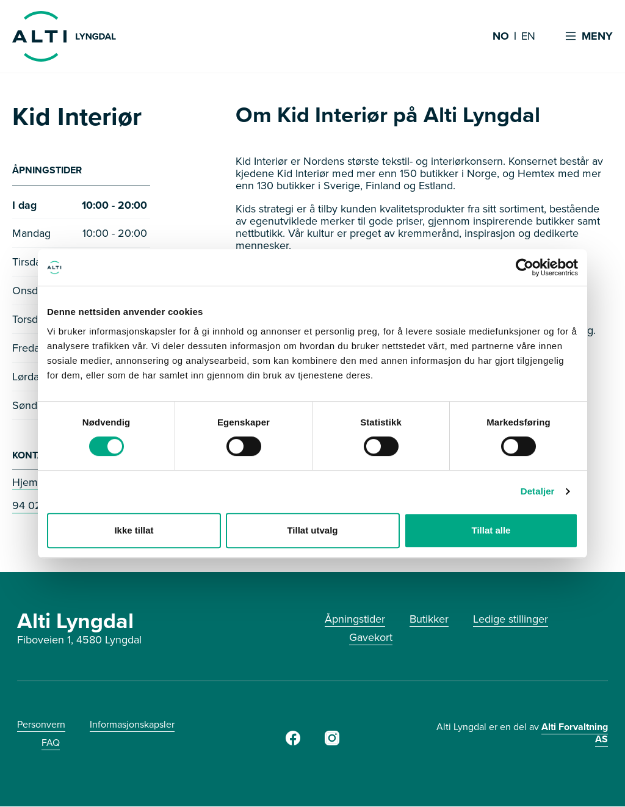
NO (501, 37)
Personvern (41, 725)
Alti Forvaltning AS (574, 733)
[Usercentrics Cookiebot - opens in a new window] (524, 267)
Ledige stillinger (510, 620)
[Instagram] (332, 742)
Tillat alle (491, 530)
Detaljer (538, 491)
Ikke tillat (133, 530)
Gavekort (370, 638)
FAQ (51, 743)
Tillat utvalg (312, 530)
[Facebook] (293, 742)
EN (528, 37)
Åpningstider (355, 620)
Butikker (429, 620)
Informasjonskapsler (132, 725)
